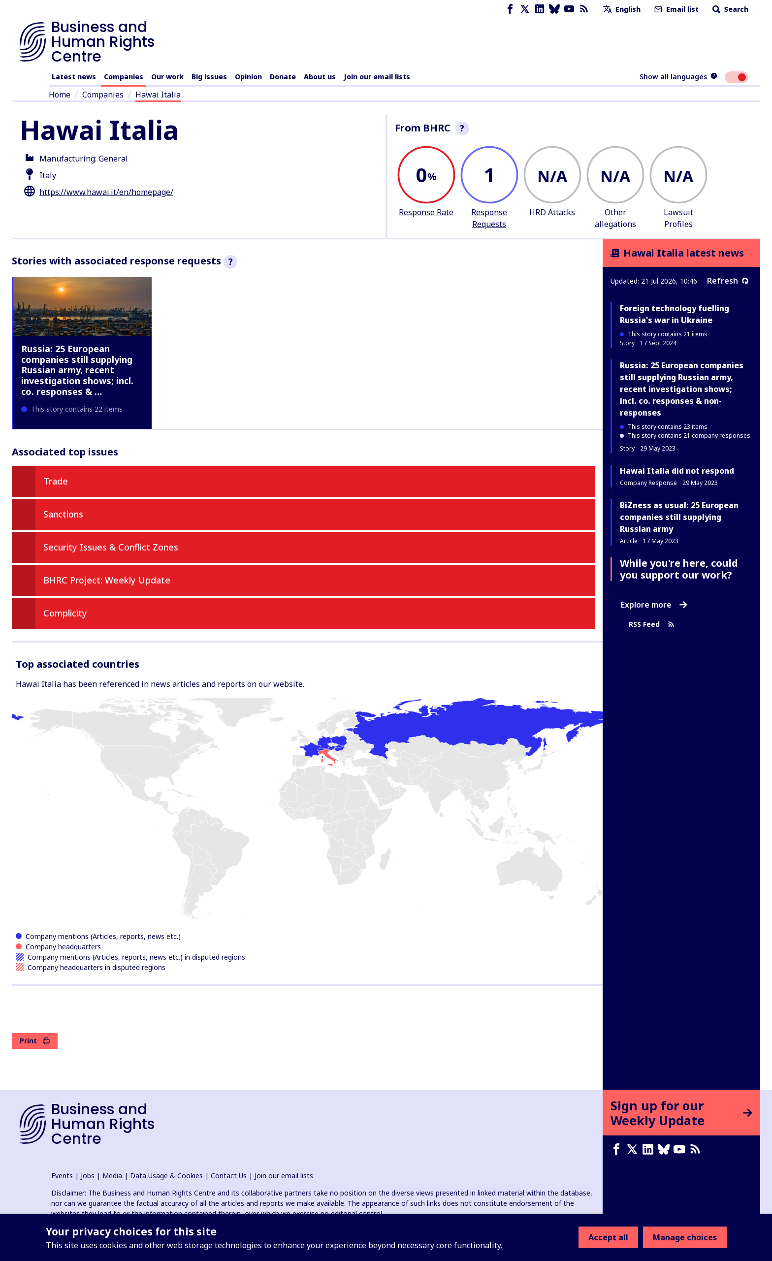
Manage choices (685, 1237)
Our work (167, 76)
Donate (283, 76)
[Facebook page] (510, 9)
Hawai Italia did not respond (677, 470)
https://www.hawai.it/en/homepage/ (106, 192)
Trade (55, 481)
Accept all (608, 1237)
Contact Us (229, 1175)
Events (62, 1175)
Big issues (209, 76)
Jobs (88, 1175)
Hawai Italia (158, 94)
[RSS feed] (584, 9)
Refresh (727, 280)
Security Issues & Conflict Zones (110, 547)
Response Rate (426, 212)
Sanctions (63, 514)
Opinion (248, 76)
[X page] (525, 9)
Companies (123, 76)
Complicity (65, 613)
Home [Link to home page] (59, 94)
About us (320, 76)
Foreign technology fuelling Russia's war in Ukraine (674, 314)
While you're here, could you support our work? (679, 569)
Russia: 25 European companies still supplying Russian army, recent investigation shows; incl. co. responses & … (77, 370)
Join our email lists (377, 76)
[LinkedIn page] (540, 9)
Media (112, 1175)
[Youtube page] (569, 9)
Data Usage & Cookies (166, 1175)
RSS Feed (652, 624)
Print (35, 1040)
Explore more (654, 604)
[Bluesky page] (554, 9)
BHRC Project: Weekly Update (106, 580)
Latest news (74, 76)
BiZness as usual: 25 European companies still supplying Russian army (679, 517)
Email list (675, 9)
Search (729, 9)
